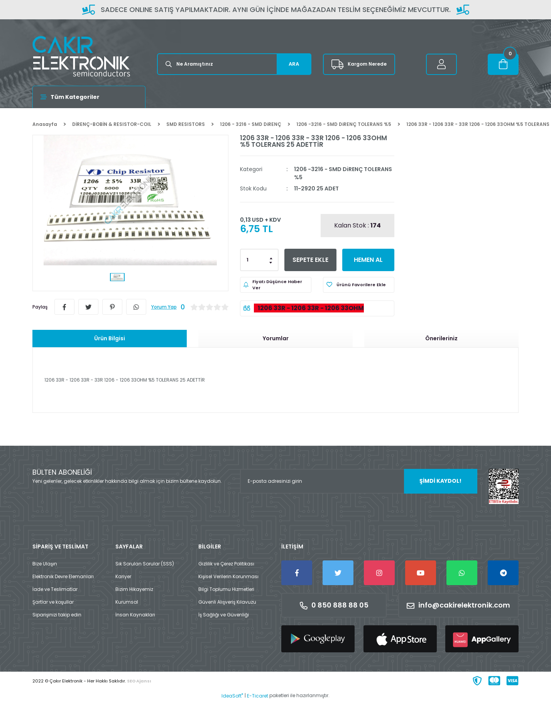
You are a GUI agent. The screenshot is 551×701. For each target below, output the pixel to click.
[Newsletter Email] (358, 481)
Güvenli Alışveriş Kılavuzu (227, 602)
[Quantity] (259, 260)
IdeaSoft (232, 696)
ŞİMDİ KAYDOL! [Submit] (440, 481)
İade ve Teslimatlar (55, 589)
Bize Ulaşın (44, 563)
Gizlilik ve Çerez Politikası (226, 563)
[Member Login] (441, 64)
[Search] (234, 64)
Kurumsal (126, 602)
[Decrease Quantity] (271, 262)
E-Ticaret (257, 696)
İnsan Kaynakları (135, 614)
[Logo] (81, 56)
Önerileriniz (441, 338)
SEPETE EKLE (310, 259)
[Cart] (503, 64)
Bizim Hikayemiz (134, 589)
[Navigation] (88, 97)
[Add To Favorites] (358, 285)
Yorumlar (276, 338)
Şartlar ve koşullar (53, 602)
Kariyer (123, 576)
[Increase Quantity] (271, 258)
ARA (294, 64)
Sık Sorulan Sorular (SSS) (144, 563)
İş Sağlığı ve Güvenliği (223, 614)
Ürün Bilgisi (109, 338)
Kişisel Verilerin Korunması (228, 576)
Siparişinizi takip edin (56, 614)
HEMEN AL (368, 259)
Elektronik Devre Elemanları (63, 576)
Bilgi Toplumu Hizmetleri (226, 589)
